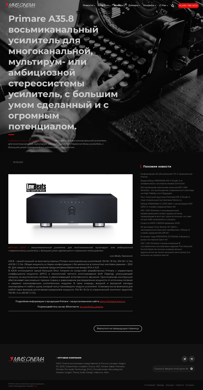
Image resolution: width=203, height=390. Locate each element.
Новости (89, 5)
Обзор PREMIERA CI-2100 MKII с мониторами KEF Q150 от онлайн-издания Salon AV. (167, 205)
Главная (12, 140)
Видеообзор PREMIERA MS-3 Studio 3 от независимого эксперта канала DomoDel (163, 182)
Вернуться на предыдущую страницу (118, 328)
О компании (149, 385)
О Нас (163, 5)
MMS (35, 386)
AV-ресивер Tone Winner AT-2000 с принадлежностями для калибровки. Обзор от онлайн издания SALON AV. (165, 230)
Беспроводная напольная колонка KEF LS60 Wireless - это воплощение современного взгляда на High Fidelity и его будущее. (167, 190)
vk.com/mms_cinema (91, 306)
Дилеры (134, 5)
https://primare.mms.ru (112, 301)
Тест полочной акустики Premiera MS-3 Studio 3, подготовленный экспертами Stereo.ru (165, 198)
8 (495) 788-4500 (188, 5)
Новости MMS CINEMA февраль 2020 (160, 223)
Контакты (149, 5)
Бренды (119, 5)
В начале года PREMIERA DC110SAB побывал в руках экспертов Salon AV (165, 238)
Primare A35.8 (17, 247)
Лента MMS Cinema (42, 140)
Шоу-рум (104, 5)
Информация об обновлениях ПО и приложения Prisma (166, 175)
